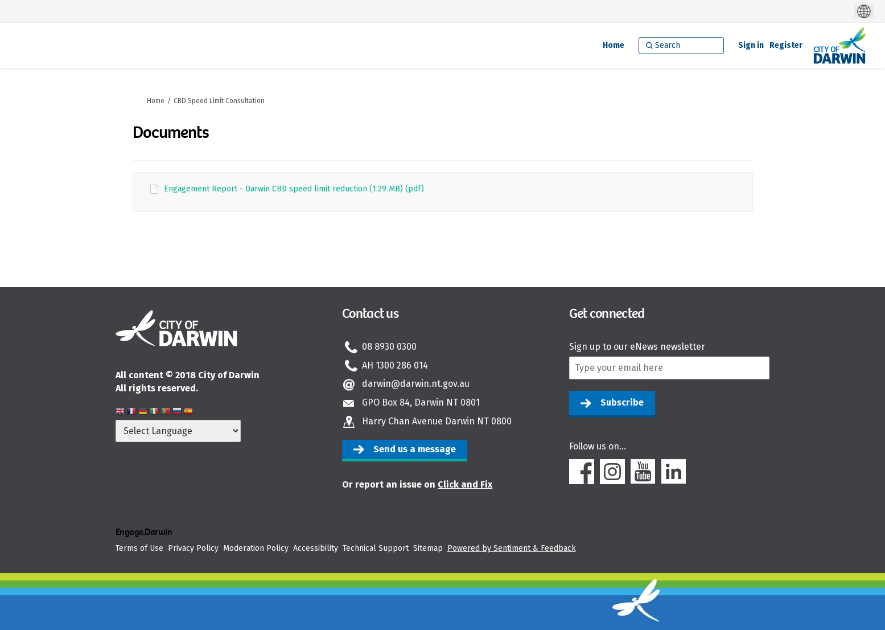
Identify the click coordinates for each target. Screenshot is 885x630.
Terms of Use (139, 548)
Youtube (643, 471)
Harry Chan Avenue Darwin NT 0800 (437, 421)
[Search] (681, 45)
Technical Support (376, 548)
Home (155, 101)
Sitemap (428, 548)
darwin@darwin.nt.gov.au (416, 383)
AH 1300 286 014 (395, 365)
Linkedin (673, 471)
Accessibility (315, 548)
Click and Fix (465, 484)
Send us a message (414, 449)
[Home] (613, 45)
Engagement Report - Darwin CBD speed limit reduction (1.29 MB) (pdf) (294, 189)
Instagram (612, 471)
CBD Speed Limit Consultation (219, 101)
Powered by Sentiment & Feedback (511, 548)
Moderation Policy (256, 548)
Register (785, 45)
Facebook (581, 471)
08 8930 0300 (389, 346)
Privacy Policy (193, 548)
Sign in (751, 45)
